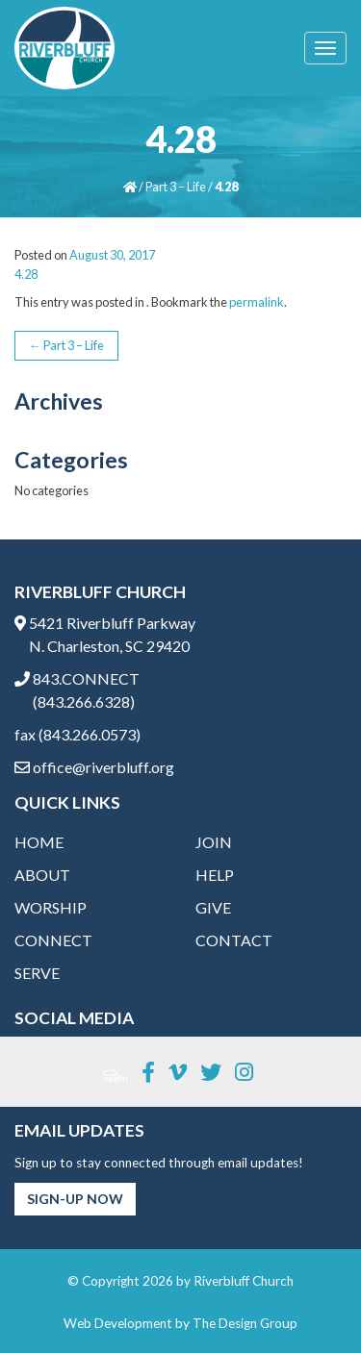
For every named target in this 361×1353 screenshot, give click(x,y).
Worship (50, 907)
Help (214, 874)
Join (213, 842)
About (42, 874)
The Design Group (245, 1323)
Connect (53, 940)
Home (39, 842)
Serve (37, 973)
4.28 (26, 274)
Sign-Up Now (75, 1198)
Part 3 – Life (175, 186)
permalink (256, 302)
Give (213, 907)
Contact (233, 940)
